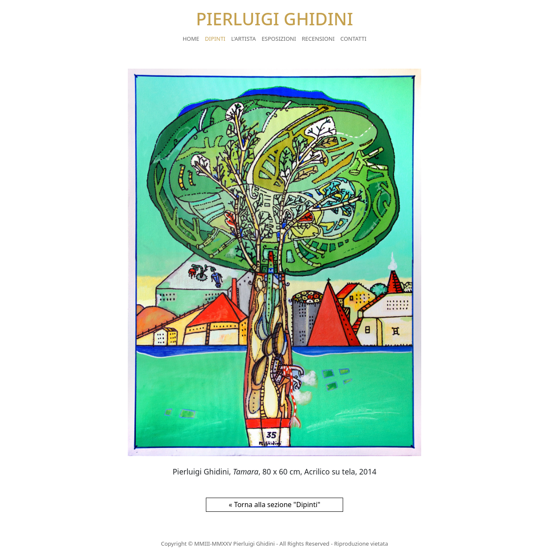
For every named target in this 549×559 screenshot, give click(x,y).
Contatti (354, 38)
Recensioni (318, 38)
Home (191, 38)
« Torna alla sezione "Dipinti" (274, 504)
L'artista (243, 38)
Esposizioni (279, 38)
